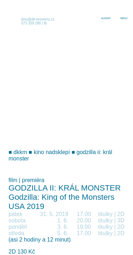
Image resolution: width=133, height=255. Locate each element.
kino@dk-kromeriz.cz (38, 19)
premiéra (33, 180)
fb (45, 23)
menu (124, 18)
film (13, 180)
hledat (106, 18)
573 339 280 (31, 23)
